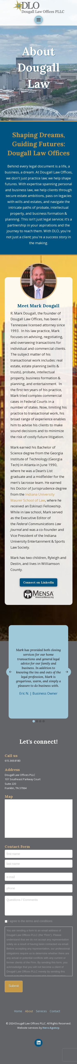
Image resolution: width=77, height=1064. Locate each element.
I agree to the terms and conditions (30, 921)
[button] (38, 19)
